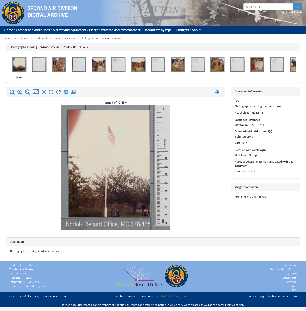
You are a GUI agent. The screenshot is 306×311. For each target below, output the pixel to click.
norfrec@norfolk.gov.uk (32, 286)
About (196, 30)
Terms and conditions (283, 269)
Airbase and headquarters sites (44, 38)
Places (93, 30)
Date (237, 143)
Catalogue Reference (247, 120)
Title (237, 101)
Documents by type (157, 30)
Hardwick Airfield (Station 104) (85, 38)
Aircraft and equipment (69, 30)
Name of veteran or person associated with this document (263, 164)
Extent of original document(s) (253, 131)
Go (297, 7)
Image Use (290, 273)
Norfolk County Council (175, 296)
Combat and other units (33, 30)
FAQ (294, 290)
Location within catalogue (250, 150)
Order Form (289, 277)
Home (8, 30)
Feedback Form (287, 265)
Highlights (181, 30)
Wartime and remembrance (121, 30)
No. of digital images (246, 112)
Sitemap (291, 282)
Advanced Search (291, 12)
